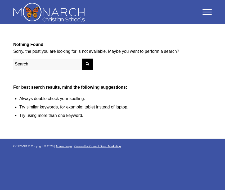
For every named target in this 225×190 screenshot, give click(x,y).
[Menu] (204, 12)
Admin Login (64, 146)
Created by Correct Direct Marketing (97, 146)
